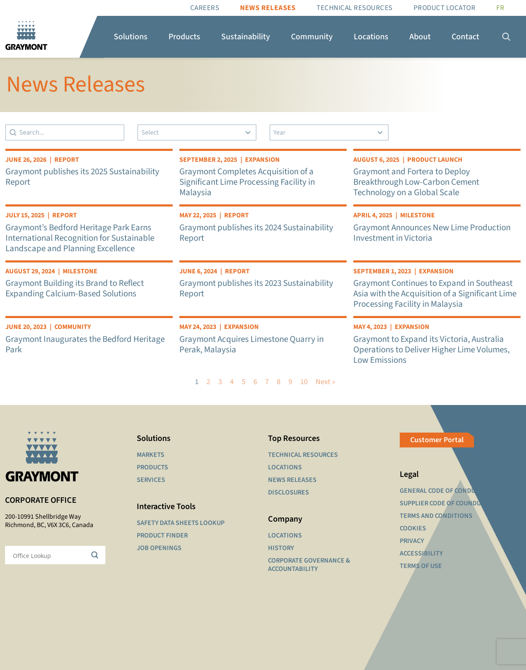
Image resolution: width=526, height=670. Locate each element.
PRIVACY (412, 541)
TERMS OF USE (421, 566)
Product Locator (445, 8)
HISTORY (281, 548)
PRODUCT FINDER (162, 535)
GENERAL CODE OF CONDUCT (441, 491)
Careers (205, 8)
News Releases (268, 8)
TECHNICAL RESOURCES (303, 455)
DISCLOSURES (288, 492)
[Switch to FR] (500, 8)
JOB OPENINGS (159, 548)
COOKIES (413, 528)
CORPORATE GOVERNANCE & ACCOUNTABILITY (309, 564)
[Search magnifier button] (96, 555)
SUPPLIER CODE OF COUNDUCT (444, 503)
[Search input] (50, 555)
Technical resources (355, 8)
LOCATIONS (285, 467)
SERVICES (151, 480)
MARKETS (150, 455)
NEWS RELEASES (292, 480)
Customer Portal (437, 440)
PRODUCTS (152, 467)
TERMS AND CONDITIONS (436, 516)
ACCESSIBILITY (421, 553)
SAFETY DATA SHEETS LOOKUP (181, 523)
